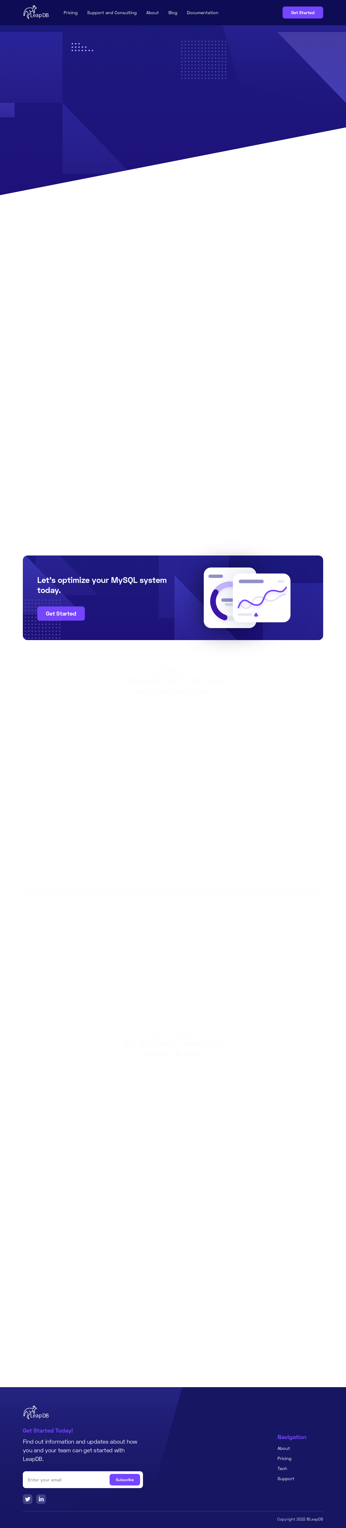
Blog (172, 12)
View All (173, 806)
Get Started (303, 12)
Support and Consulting (112, 12)
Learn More (124, 146)
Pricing (71, 12)
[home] (36, 12)
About (152, 12)
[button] (240, 871)
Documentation (202, 12)
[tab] (173, 390)
